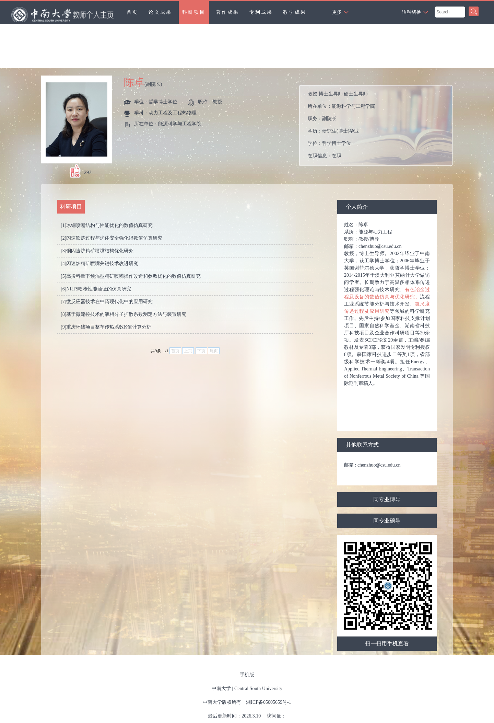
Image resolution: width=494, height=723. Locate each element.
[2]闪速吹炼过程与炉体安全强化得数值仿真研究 (111, 238)
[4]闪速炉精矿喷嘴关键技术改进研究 (99, 263)
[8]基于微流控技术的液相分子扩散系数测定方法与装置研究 (123, 314)
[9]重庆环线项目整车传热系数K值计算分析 (106, 327)
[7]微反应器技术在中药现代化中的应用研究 (107, 301)
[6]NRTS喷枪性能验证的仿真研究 (96, 288)
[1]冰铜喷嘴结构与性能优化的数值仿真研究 (107, 225)
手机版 (247, 674)
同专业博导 (387, 499)
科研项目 (193, 12)
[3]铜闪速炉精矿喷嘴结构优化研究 (97, 250)
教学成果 (294, 12)
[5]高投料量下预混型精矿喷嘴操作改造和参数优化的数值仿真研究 (131, 276)
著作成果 (227, 12)
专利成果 (261, 12)
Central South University (258, 688)
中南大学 (221, 688)
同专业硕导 (387, 521)
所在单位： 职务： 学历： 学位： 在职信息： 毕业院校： (378, 125)
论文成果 (160, 12)
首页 (132, 12)
